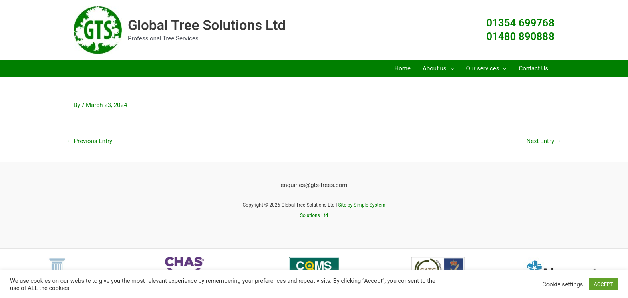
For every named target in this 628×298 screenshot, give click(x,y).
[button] (450, 68)
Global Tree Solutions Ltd (207, 25)
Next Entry (544, 141)
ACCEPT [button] (603, 284)
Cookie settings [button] (562, 284)
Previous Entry (89, 141)
